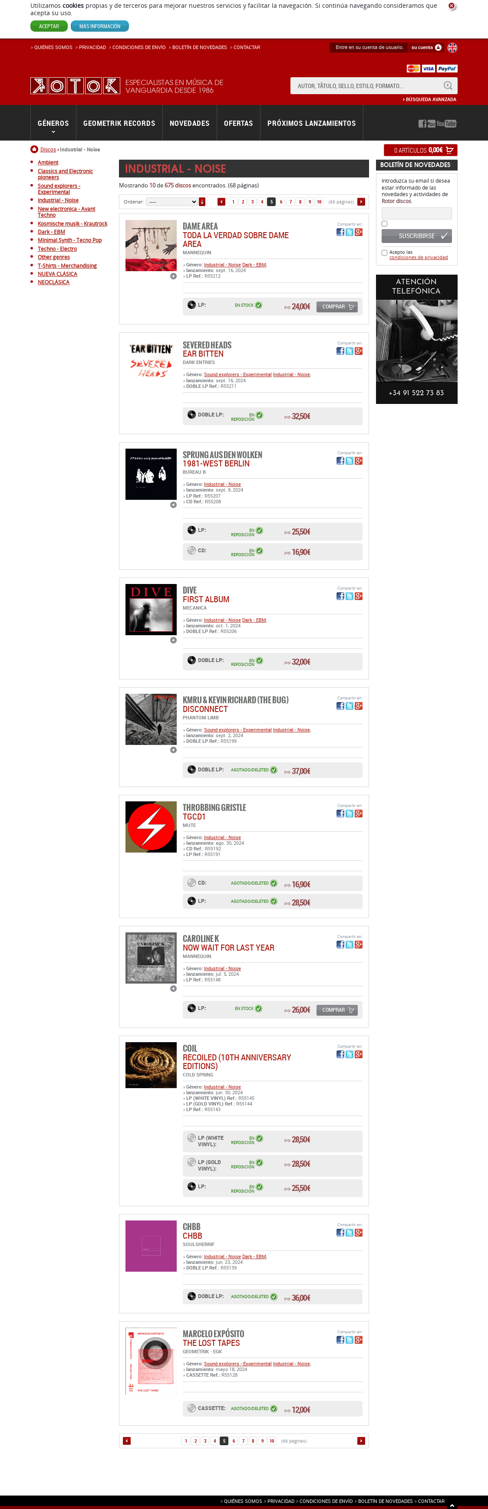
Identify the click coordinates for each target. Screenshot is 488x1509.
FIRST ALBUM (206, 599)
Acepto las (418, 254)
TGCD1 (194, 816)
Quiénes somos (53, 47)
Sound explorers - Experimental (238, 374)
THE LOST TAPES (211, 1342)
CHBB (192, 1235)
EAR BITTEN (203, 353)
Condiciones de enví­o (139, 47)
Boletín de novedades (199, 47)
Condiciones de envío (326, 1501)
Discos (48, 149)
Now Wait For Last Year (228, 947)
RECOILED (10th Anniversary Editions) (237, 1061)
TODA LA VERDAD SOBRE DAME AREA (236, 239)
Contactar (247, 47)
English (452, 48)
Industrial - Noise (222, 264)
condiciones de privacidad (418, 257)
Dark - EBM (254, 264)
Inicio (35, 149)
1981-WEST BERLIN (216, 463)
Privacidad (92, 47)
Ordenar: (134, 201)
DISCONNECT (205, 709)
